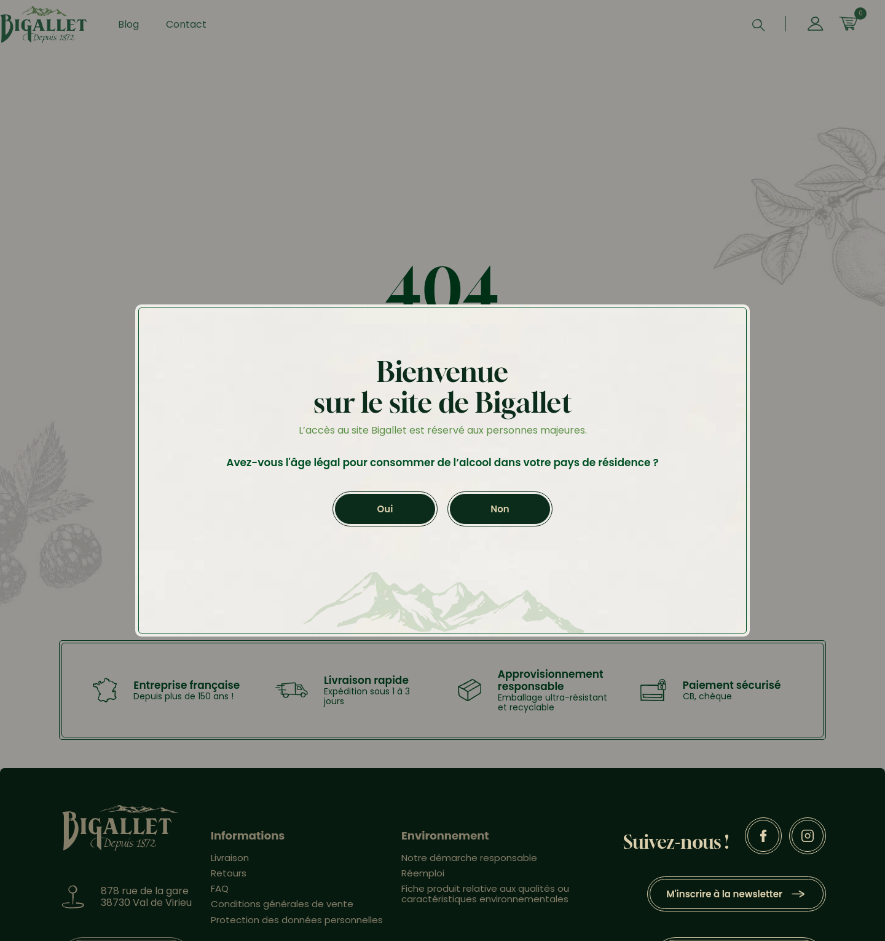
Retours (228, 879)
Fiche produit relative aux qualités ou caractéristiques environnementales (485, 899)
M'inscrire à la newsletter (724, 900)
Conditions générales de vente (282, 909)
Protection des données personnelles (297, 925)
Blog (143, 27)
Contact (201, 27)
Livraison (230, 863)
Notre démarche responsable (469, 863)
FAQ (220, 894)
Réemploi (422, 879)
